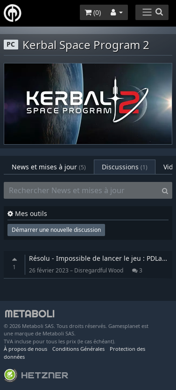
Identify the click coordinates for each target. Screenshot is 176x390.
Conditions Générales (78, 348)
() (92, 12)
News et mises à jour (49, 166)
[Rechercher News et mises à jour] (81, 190)
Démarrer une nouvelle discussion (56, 230)
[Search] (165, 190)
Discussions (125, 166)
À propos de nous (25, 348)
